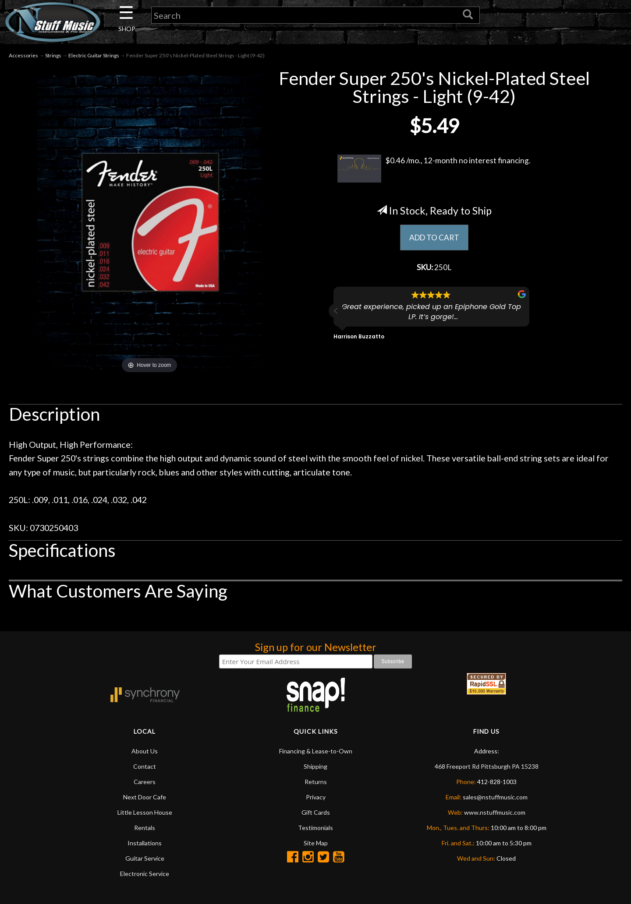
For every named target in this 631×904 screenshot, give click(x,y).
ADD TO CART (434, 238)
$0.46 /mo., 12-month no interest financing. (434, 169)
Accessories (23, 56)
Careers (145, 782)
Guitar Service (144, 859)
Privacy (316, 798)
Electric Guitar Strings (93, 56)
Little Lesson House (144, 813)
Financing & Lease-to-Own (315, 752)
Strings (53, 56)
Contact (144, 767)
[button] (336, 313)
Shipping (315, 767)
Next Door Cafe (144, 798)
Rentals (144, 828)
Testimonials (315, 828)
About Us (144, 752)
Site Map (316, 844)
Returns (316, 782)
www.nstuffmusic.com (494, 813)
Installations (145, 844)
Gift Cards (315, 813)
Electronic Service (144, 874)
